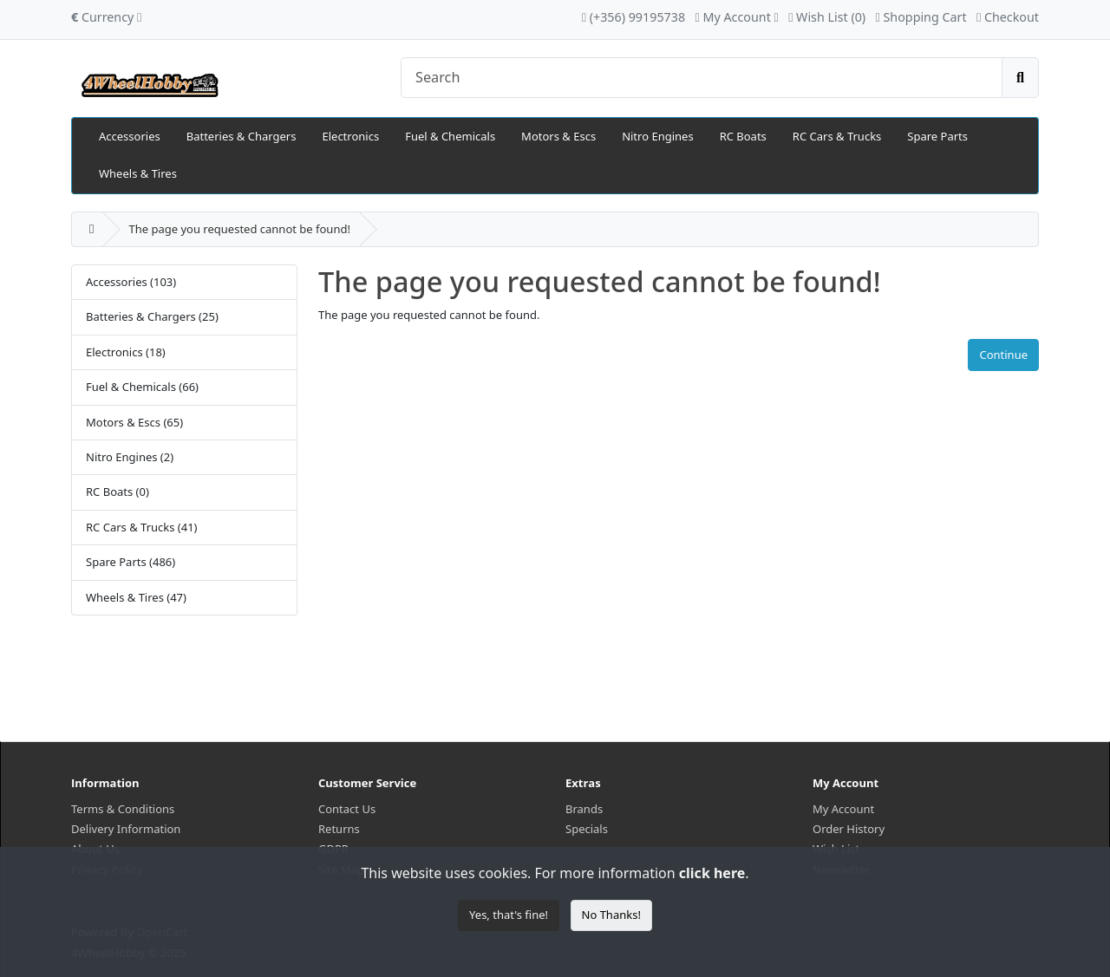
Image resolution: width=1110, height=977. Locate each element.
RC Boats (743, 136)
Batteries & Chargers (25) (152, 316)
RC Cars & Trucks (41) (142, 527)
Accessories (129, 136)
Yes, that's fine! (508, 914)
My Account (843, 809)
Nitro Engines (658, 136)
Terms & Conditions (122, 809)
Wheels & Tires (138, 173)
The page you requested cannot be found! (238, 229)
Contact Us (346, 809)
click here (712, 873)
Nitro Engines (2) (129, 457)
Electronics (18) (126, 352)
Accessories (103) (131, 282)
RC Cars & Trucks (837, 136)
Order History (849, 829)
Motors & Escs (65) (134, 422)
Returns (339, 829)
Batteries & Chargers (241, 136)
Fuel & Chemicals (450, 136)
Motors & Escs (558, 136)
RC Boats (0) (117, 491)
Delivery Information (125, 829)
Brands (584, 809)
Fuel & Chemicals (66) (142, 386)
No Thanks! (611, 914)
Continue (1003, 354)
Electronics (350, 136)
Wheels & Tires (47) (136, 597)
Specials (586, 829)
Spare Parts (937, 136)
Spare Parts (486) (130, 562)
